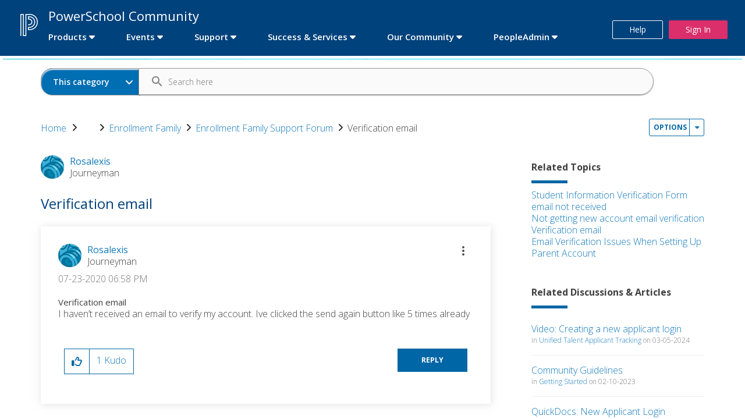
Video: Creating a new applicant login (606, 328)
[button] (463, 250)
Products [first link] (67, 36)
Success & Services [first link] (307, 36)
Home (53, 128)
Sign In (698, 29)
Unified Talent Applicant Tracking (590, 340)
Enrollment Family (145, 128)
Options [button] (670, 127)
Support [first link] (211, 36)
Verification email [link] (382, 128)
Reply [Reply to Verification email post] (432, 360)
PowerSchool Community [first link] (123, 15)
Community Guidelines (577, 370)
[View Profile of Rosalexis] (107, 249)
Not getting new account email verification (617, 218)
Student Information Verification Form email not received (609, 201)
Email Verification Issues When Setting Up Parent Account (616, 247)
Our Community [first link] (420, 36)
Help (637, 29)
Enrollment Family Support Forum (264, 128)
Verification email (566, 229)
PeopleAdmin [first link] (521, 36)
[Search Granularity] (90, 82)
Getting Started (563, 381)
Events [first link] (140, 36)
